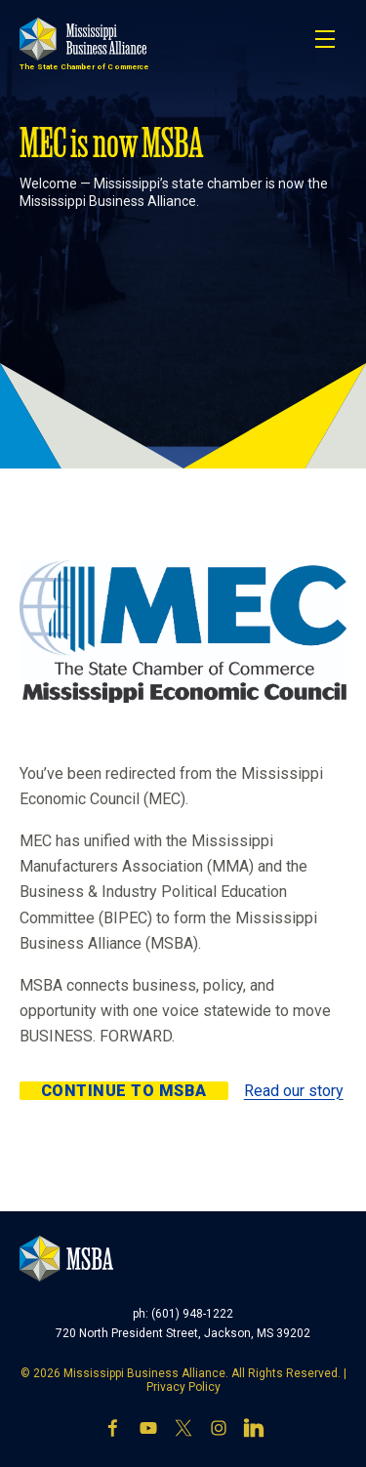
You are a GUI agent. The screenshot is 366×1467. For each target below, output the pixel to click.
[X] (183, 1430)
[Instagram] (218, 1430)
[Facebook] (113, 1430)
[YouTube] (148, 1430)
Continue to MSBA (124, 1090)
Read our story (294, 1090)
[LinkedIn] (253, 1430)
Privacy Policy (183, 1387)
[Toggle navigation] (325, 39)
